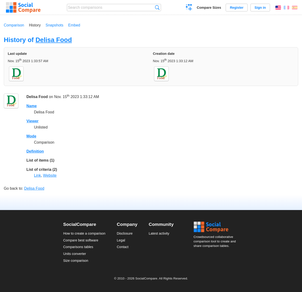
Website (50, 175)
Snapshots (54, 25)
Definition (35, 151)
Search (157, 7)
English (278, 7)
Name (31, 106)
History (35, 25)
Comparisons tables (78, 247)
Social (216, 227)
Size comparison (75, 260)
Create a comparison (189, 8)
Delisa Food (53, 39)
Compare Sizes (209, 7)
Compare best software (80, 240)
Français (286, 7)
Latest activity (159, 233)
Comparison (14, 25)
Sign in (260, 7)
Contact (123, 247)
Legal (121, 240)
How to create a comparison (84, 233)
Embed (74, 25)
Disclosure (125, 233)
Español (295, 7)
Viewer (32, 121)
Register (236, 7)
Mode (31, 136)
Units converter (74, 254)
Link (37, 175)
